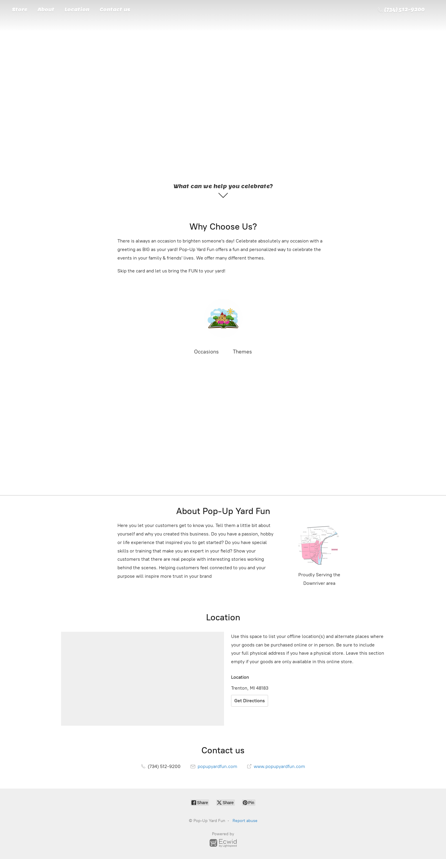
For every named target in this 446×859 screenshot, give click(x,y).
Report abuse (245, 820)
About (46, 10)
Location (77, 10)
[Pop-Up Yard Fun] (223, 318)
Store (19, 10)
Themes (242, 351)
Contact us (115, 10)
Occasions (206, 351)
